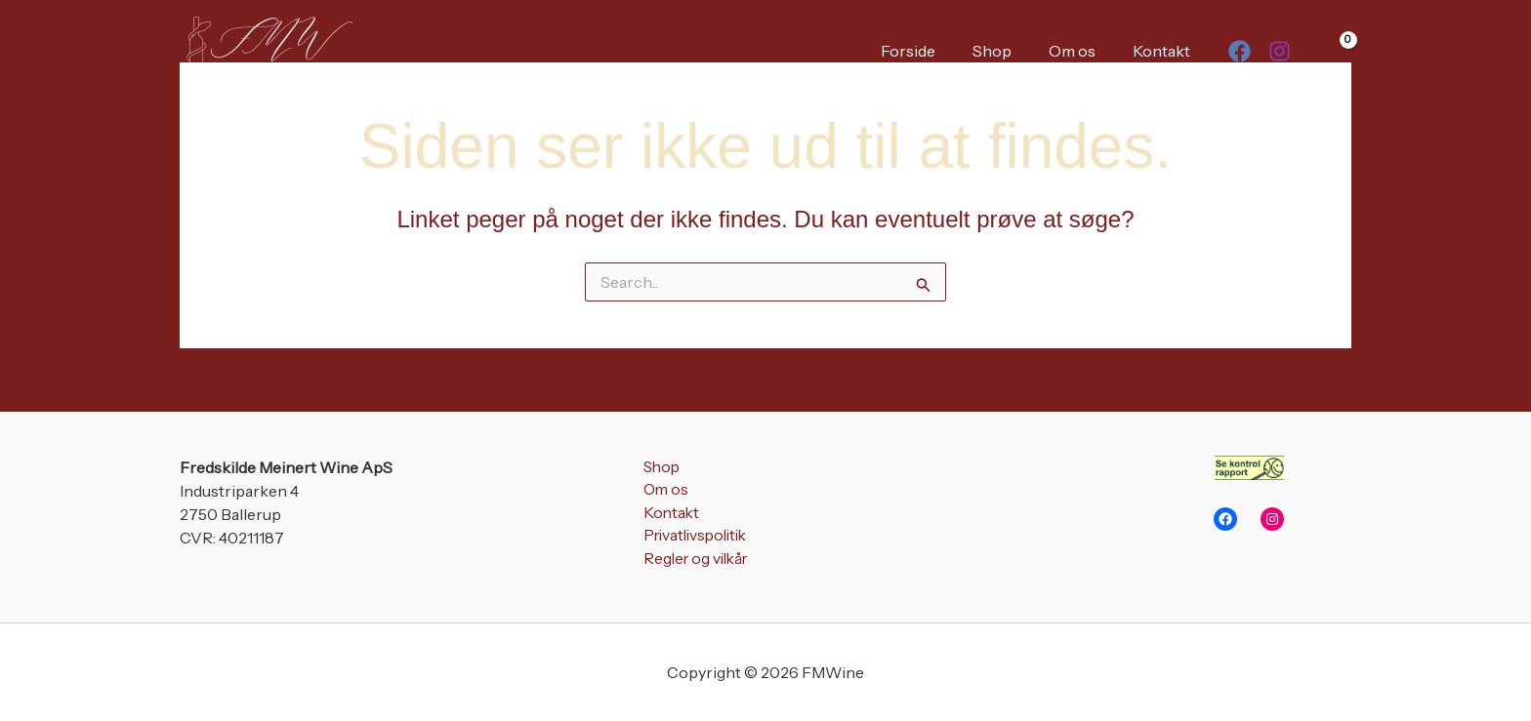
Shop (1006, 50)
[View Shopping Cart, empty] (1330, 49)
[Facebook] (1239, 51)
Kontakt (1164, 50)
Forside (928, 50)
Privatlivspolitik (695, 537)
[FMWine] (267, 49)
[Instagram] (1279, 51)
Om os (1080, 50)
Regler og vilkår (694, 561)
